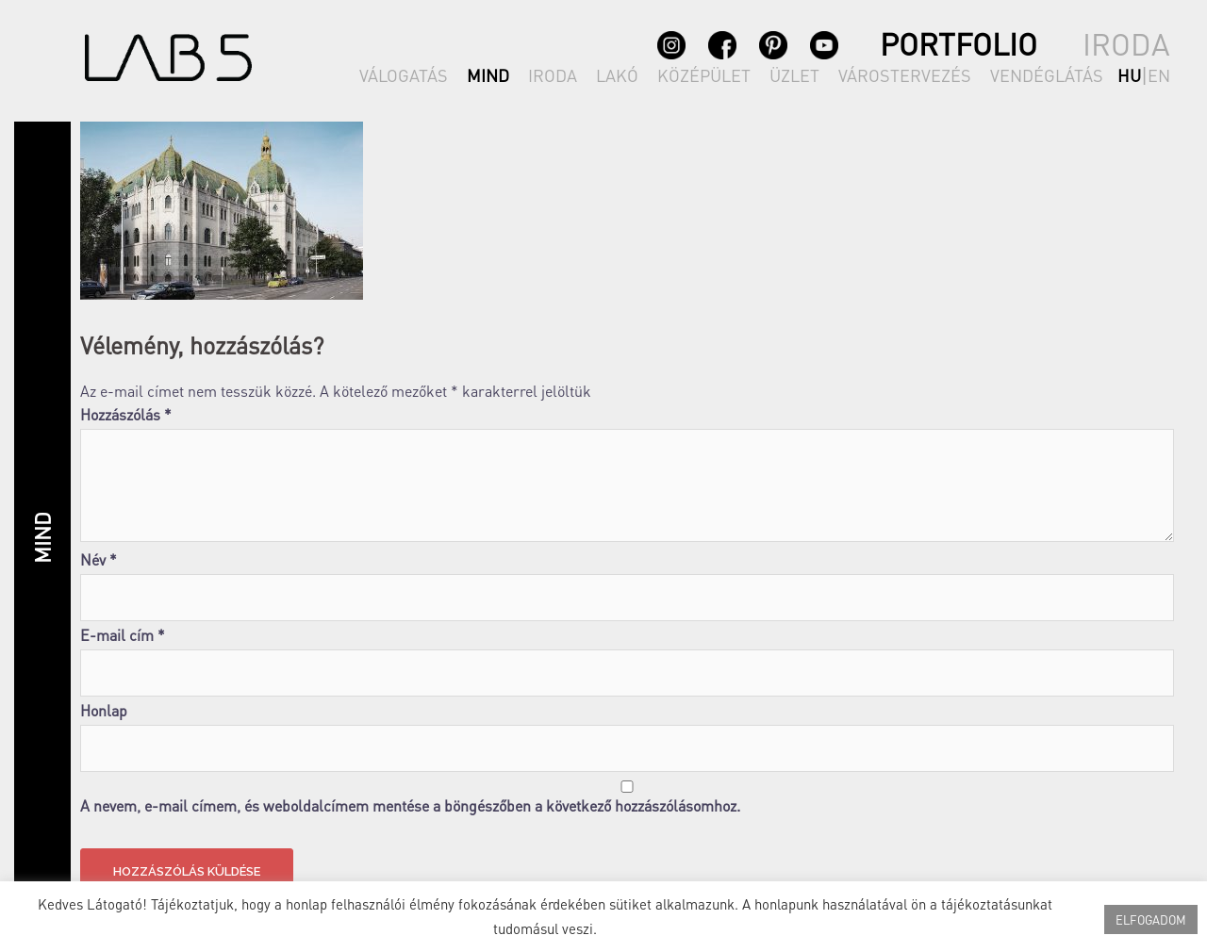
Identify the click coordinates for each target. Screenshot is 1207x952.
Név (98, 559)
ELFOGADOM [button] (1151, 919)
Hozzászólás (126, 414)
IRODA (552, 75)
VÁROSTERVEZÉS (904, 75)
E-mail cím (122, 635)
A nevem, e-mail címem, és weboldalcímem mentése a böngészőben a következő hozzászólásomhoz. (410, 805)
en (1159, 75)
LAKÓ (617, 75)
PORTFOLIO (958, 44)
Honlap (103, 710)
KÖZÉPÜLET (704, 75)
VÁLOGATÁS (403, 75)
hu (1129, 75)
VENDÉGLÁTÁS (1046, 75)
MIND (488, 75)
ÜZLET (794, 75)
